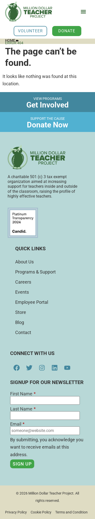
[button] (83, 12)
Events (22, 292)
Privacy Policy (16, 512)
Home (11, 40)
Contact (23, 332)
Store (20, 312)
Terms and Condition (71, 512)
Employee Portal (31, 302)
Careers (23, 282)
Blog (19, 322)
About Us (24, 261)
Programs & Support (35, 272)
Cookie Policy (41, 512)
